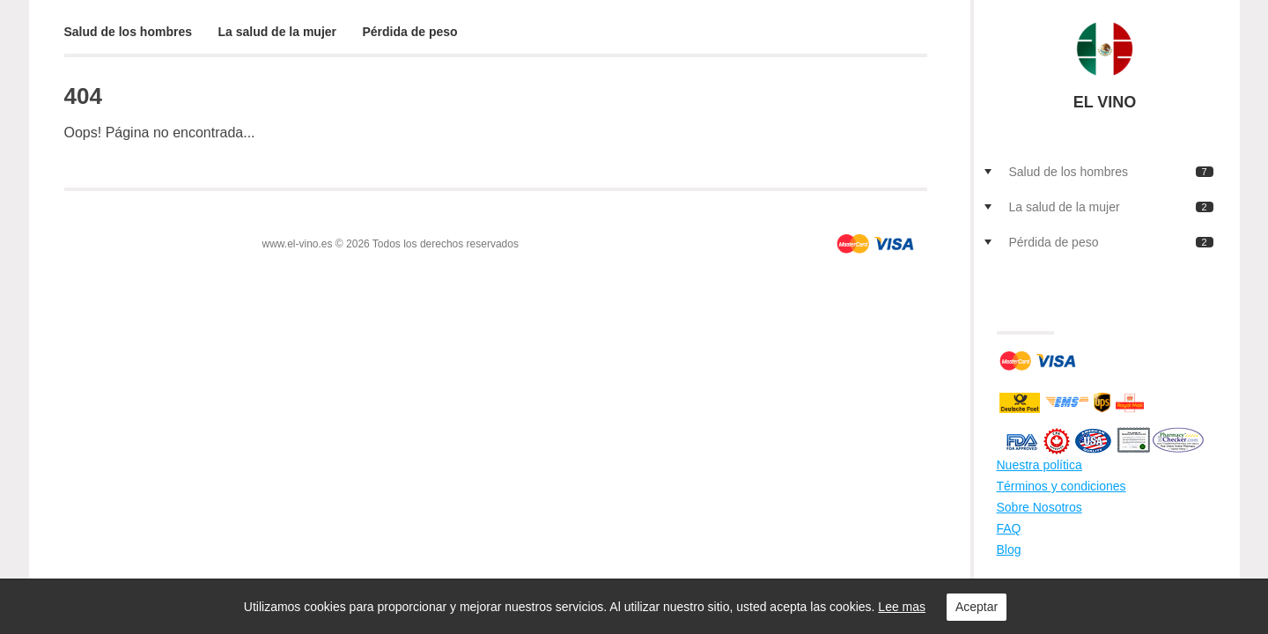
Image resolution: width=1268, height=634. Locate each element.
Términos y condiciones (1061, 486)
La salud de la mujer (276, 32)
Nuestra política (1039, 465)
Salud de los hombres (128, 32)
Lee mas (901, 607)
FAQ (1009, 528)
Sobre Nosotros (1039, 507)
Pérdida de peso (410, 32)
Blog (1009, 549)
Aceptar (976, 607)
